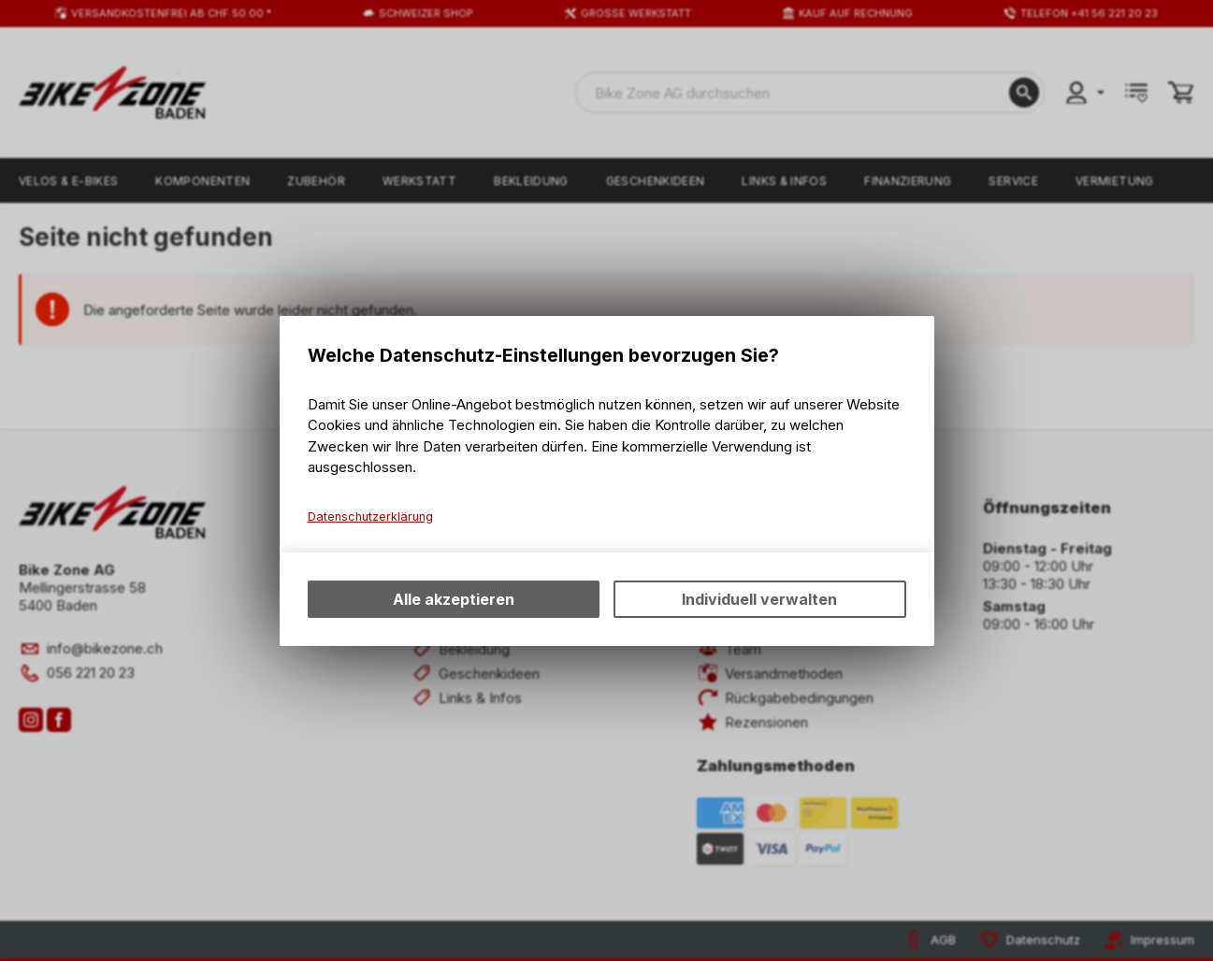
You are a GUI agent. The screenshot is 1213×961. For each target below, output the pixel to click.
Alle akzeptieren (453, 599)
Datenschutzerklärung (370, 516)
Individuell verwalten (759, 599)
